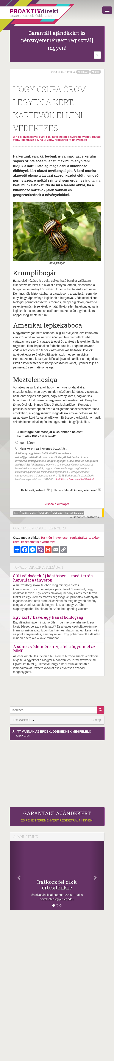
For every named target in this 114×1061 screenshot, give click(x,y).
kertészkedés (29, 513)
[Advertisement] (57, 772)
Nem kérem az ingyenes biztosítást (41, 448)
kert (16, 513)
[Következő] (97, 875)
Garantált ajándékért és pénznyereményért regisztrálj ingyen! (57, 40)
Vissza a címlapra (56, 504)
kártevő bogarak (74, 513)
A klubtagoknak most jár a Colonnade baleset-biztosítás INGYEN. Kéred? (50, 434)
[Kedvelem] (48, 489)
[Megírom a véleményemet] (99, 489)
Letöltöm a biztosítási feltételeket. (75, 479)
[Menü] (107, 10)
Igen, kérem (25, 442)
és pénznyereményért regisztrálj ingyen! (57, 816)
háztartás (44, 513)
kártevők (58, 513)
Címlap (96, 720)
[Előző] (17, 875)
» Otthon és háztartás (84, 517)
